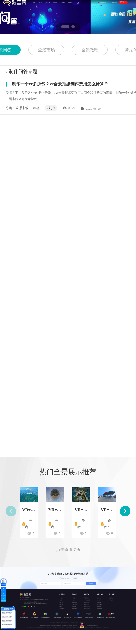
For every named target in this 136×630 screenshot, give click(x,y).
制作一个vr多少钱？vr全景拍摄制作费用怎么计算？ (60, 84)
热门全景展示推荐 (68, 472)
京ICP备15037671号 (65, 625)
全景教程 (89, 50)
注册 (116, 2)
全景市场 (46, 50)
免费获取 (91, 583)
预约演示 (123, 2)
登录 (113, 2)
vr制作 (50, 108)
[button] (63, 26)
